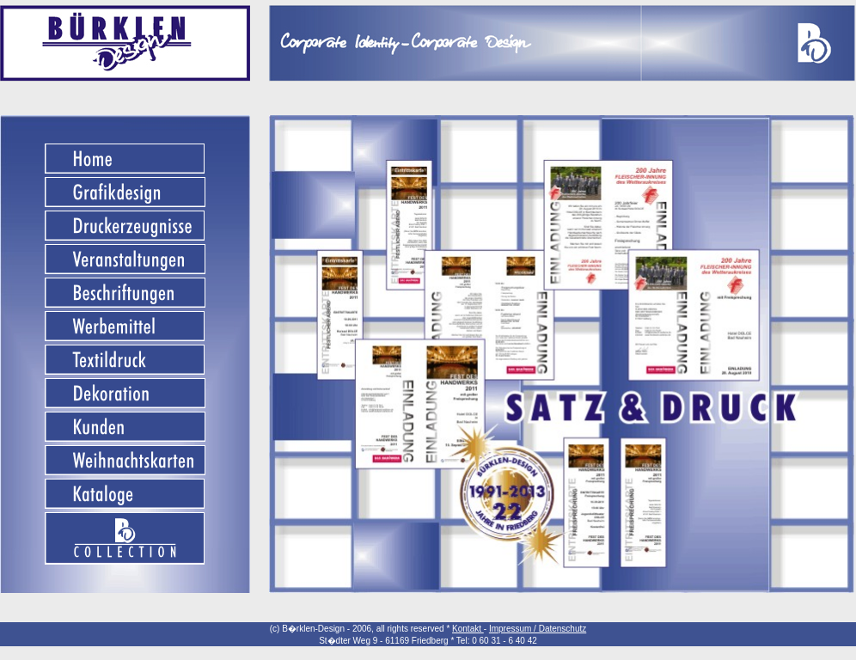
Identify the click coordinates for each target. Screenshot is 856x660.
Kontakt (468, 628)
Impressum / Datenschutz (537, 628)
